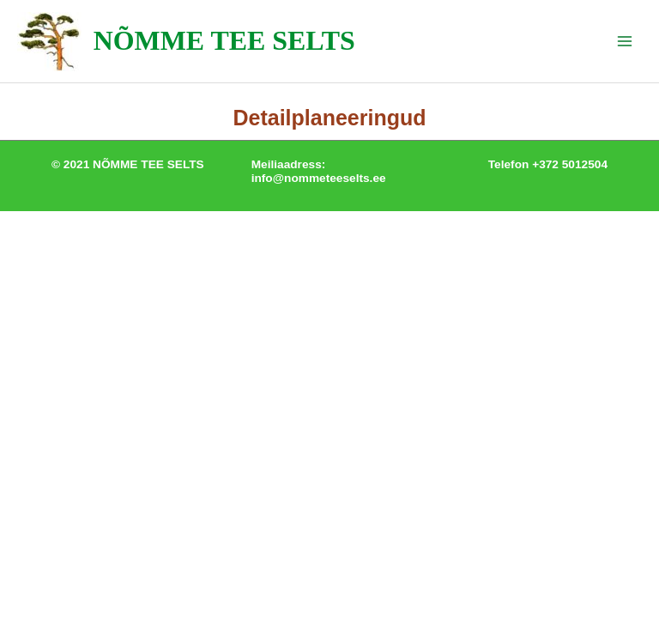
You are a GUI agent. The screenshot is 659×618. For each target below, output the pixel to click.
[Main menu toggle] (625, 41)
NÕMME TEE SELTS (224, 41)
